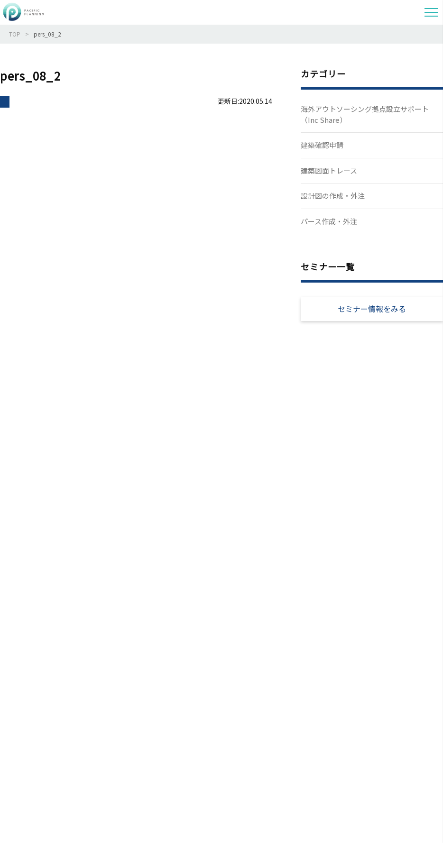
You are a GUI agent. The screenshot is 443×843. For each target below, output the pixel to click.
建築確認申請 (322, 145)
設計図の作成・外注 (333, 196)
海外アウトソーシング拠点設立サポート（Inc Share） (365, 114)
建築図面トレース (329, 170)
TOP (14, 34)
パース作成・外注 (329, 221)
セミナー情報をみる (372, 308)
